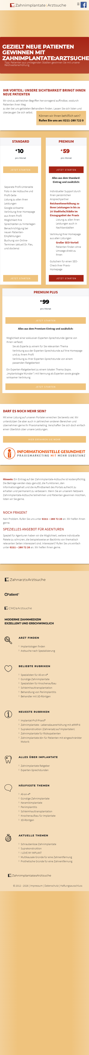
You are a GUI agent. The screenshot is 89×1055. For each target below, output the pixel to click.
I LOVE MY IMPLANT (31, 852)
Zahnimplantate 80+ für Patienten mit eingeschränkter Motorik (51, 739)
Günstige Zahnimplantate (35, 679)
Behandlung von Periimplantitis (38, 692)
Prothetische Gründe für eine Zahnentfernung (46, 861)
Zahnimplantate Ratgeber (35, 765)
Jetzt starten (21, 169)
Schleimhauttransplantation (36, 687)
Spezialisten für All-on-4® (34, 675)
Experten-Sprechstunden (35, 770)
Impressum (36, 885)
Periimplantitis (29, 807)
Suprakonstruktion (31, 848)
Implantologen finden (33, 646)
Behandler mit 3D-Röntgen (36, 696)
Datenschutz (51, 885)
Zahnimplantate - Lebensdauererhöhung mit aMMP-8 (50, 724)
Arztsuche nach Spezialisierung (38, 650)
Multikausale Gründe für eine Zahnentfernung (46, 857)
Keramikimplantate (31, 802)
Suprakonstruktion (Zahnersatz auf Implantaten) (48, 729)
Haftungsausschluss (71, 885)
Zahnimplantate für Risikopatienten (41, 733)
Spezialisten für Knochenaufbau (38, 683)
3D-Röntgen (27, 820)
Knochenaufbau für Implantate (38, 815)
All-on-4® (25, 794)
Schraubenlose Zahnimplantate (38, 844)
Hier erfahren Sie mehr (44, 439)
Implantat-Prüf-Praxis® (33, 720)
